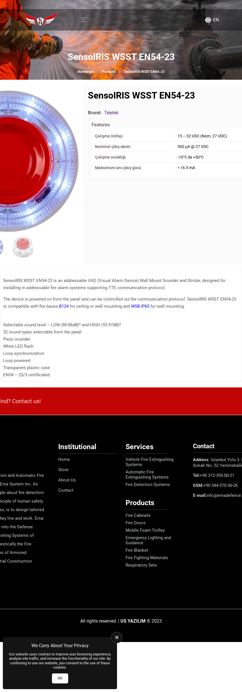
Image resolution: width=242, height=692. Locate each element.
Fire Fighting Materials (147, 557)
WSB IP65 (140, 306)
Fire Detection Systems (148, 484)
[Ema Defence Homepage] (40, 20)
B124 (63, 306)
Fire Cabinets (138, 515)
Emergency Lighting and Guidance (148, 540)
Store (63, 469)
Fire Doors (136, 522)
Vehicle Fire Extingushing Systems (150, 462)
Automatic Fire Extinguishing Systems (147, 474)
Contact (65, 490)
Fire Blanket (137, 550)
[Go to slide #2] (23, 247)
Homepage (85, 72)
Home (64, 459)
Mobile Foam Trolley (145, 530)
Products (109, 72)
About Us (67, 480)
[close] (116, 637)
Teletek (111, 112)
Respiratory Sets (141, 565)
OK (60, 678)
